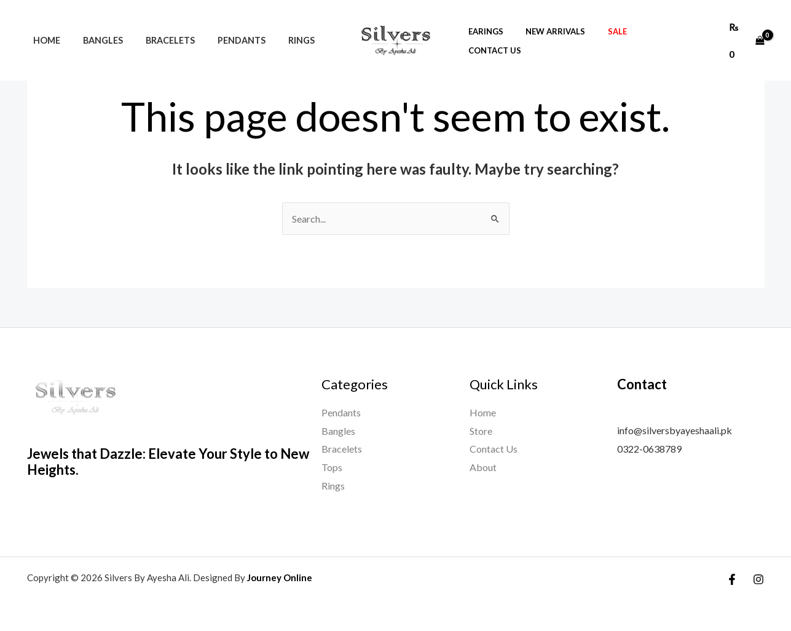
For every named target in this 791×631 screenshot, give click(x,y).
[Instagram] (758, 579)
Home (43, 27)
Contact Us (676, 27)
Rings (279, 27)
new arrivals (569, 27)
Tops (331, 467)
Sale (624, 27)
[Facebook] (732, 579)
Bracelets (157, 27)
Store (481, 431)
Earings (506, 27)
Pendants (224, 27)
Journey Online (279, 577)
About (483, 467)
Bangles (95, 27)
